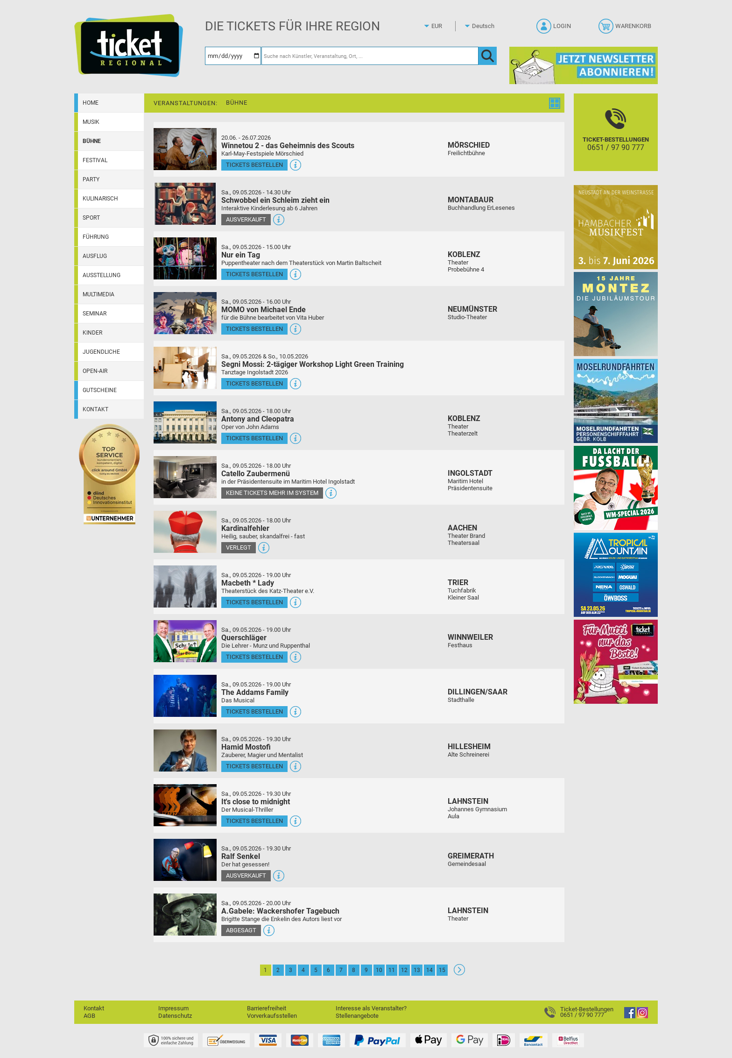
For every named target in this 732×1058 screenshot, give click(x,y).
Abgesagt (241, 930)
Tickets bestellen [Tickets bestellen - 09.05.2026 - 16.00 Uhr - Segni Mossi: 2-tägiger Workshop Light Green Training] (254, 383)
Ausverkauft (246, 219)
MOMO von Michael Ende (263, 309)
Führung (96, 237)
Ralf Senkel (240, 856)
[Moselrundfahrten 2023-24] (616, 400)
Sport (91, 217)
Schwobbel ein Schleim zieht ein (275, 200)
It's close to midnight (255, 801)
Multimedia (98, 294)
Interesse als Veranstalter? (371, 1008)
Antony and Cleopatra (257, 419)
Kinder (92, 332)
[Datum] (233, 56)
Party (91, 179)
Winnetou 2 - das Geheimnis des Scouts (287, 145)
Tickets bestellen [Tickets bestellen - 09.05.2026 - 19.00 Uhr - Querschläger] (254, 656)
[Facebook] (629, 1016)
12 (404, 970)
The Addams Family (255, 692)
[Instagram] (642, 1016)
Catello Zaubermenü (255, 473)
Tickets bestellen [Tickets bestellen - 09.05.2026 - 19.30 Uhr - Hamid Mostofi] (254, 766)
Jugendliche (101, 352)
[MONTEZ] (616, 313)
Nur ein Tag (240, 254)
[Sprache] (486, 26)
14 (429, 970)
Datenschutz (175, 1015)
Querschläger (244, 637)
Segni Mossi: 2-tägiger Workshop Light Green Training (312, 364)
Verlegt (238, 547)
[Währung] (445, 26)
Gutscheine (100, 390)
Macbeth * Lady (247, 583)
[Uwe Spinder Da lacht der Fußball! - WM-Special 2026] (616, 487)
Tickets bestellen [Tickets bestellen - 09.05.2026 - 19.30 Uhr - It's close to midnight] (254, 820)
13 (417, 970)
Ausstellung (101, 275)
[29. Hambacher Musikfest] (616, 226)
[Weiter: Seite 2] (459, 973)
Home (91, 103)
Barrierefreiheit (266, 1008)
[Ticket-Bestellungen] (616, 140)
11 (391, 970)
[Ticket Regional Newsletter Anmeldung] (583, 65)
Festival (95, 160)
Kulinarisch (100, 198)
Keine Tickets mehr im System (272, 492)
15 (442, 970)
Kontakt (95, 409)
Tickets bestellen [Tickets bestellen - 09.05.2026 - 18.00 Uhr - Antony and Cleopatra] (254, 438)
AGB (89, 1015)
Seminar (94, 313)
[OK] (488, 56)
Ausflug (95, 256)
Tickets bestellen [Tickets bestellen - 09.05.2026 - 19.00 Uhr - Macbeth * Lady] (254, 602)
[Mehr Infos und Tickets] (185, 148)
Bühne (92, 141)
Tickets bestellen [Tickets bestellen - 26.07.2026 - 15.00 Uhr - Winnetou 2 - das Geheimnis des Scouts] (254, 164)
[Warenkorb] (625, 29)
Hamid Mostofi (246, 747)
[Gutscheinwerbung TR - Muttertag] (616, 661)
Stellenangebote (357, 1015)
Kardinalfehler (245, 528)
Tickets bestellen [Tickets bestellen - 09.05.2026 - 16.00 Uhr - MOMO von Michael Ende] (254, 328)
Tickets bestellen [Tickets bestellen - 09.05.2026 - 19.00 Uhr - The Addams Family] (254, 711)
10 (379, 970)
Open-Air (95, 371)
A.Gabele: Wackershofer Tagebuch (280, 911)
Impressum (173, 1008)
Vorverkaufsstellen (272, 1015)
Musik (91, 122)
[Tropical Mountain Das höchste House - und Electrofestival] (616, 574)
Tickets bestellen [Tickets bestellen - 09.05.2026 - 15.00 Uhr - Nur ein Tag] (254, 274)
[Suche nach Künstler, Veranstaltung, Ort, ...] (370, 56)
